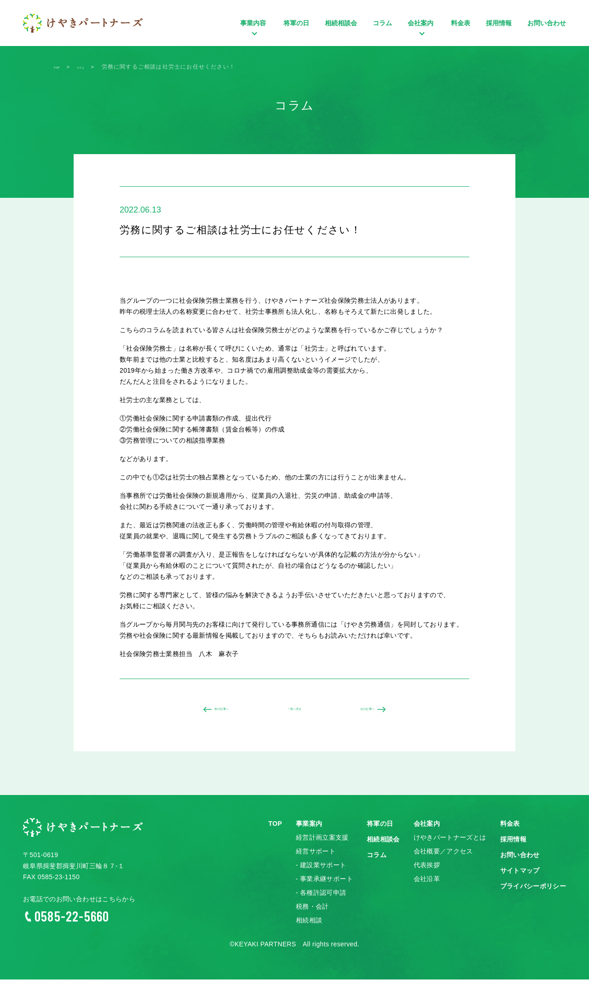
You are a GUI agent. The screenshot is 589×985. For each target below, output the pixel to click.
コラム (382, 23)
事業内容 (254, 36)
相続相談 (309, 925)
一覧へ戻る (294, 712)
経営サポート (315, 856)
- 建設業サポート (321, 870)
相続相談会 (341, 23)
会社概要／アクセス (443, 856)
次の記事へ (376, 712)
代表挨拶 (427, 870)
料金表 (460, 23)
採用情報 (499, 23)
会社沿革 (427, 884)
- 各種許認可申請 (321, 898)
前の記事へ (212, 712)
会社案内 (421, 36)
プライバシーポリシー (533, 891)
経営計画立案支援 (322, 843)
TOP (275, 829)
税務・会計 (312, 912)
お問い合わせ (546, 23)
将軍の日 (296, 23)
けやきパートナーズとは (450, 843)
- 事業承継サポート (324, 884)
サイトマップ (520, 876)
